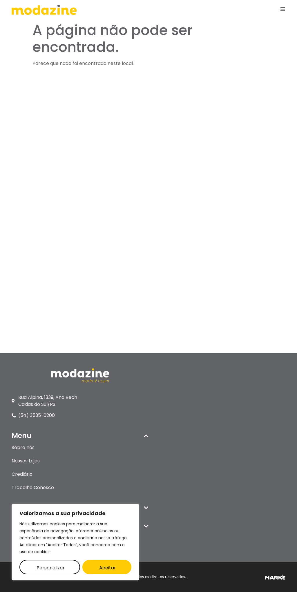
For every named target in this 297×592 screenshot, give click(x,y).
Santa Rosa (24, 304)
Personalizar (51, 567)
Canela (20, 224)
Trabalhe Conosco (175, 161)
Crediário (164, 148)
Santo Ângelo (27, 331)
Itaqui (18, 251)
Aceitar (107, 567)
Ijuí (15, 238)
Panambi (22, 278)
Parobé (20, 291)
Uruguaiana (24, 344)
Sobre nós (165, 121)
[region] (75, 542)
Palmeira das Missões (36, 264)
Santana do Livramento (38, 318)
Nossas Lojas (168, 135)
